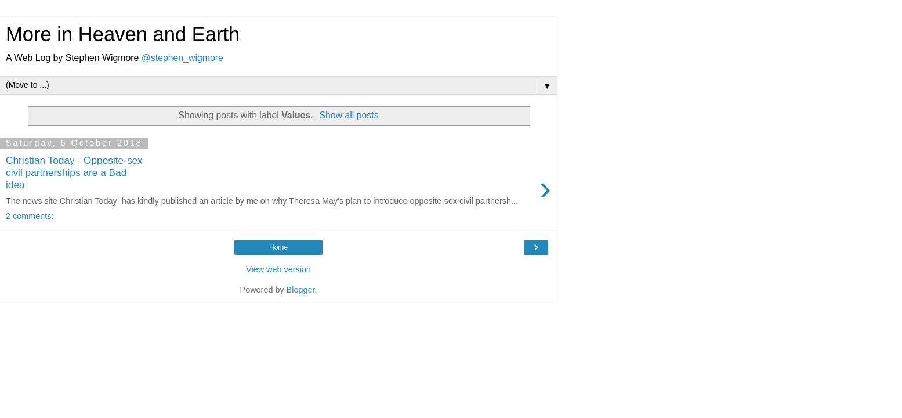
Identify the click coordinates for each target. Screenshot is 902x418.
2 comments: (29, 216)
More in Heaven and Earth (123, 34)
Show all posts (348, 115)
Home (278, 247)
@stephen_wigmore (182, 58)
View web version (278, 269)
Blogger (301, 289)
